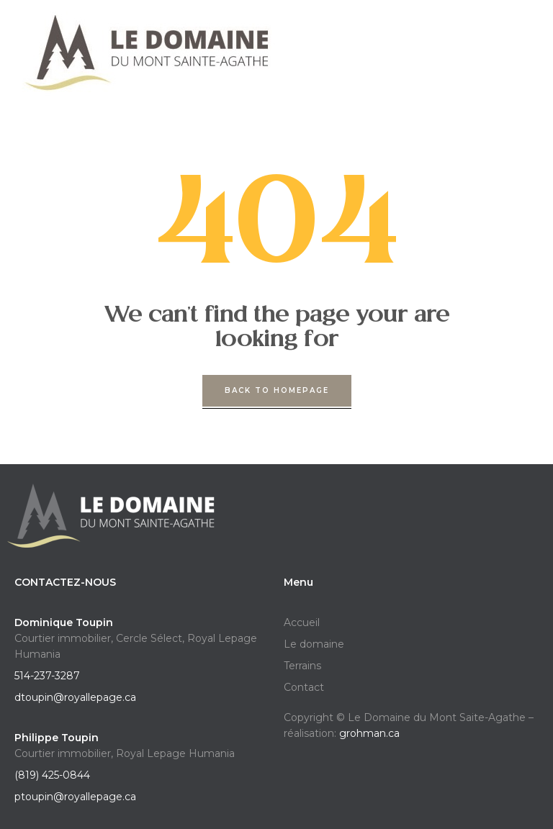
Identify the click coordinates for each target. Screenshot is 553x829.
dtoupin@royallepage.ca (75, 697)
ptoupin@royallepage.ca (75, 796)
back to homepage (277, 390)
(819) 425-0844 (52, 775)
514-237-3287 (47, 675)
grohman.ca (369, 733)
